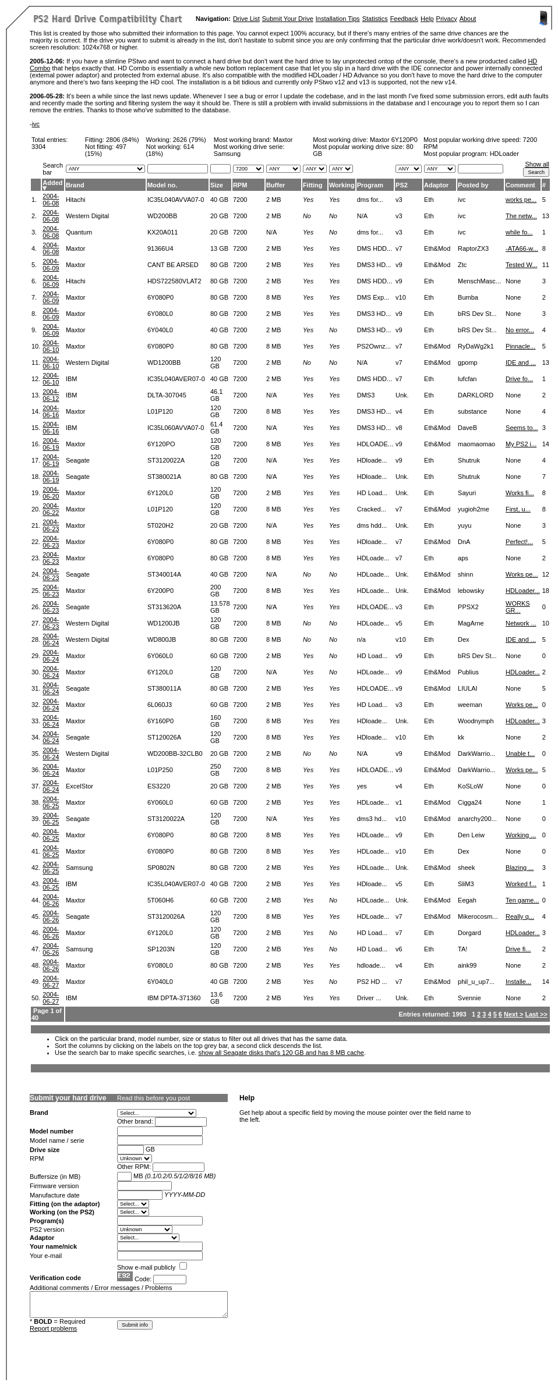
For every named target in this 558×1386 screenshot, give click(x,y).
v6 (398, 949)
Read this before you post (153, 1097)
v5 (398, 623)
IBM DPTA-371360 (174, 997)
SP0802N (161, 867)
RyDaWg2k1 (476, 346)
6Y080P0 (160, 297)
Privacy (446, 18)
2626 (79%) (189, 139)
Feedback (404, 18)
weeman (470, 704)
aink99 (467, 965)
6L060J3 (159, 704)
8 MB (273, 297)
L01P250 (160, 769)
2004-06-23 (51, 525)
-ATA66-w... (522, 248)
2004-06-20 (51, 493)
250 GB (215, 770)
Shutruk (469, 460)
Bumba (468, 297)
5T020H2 (160, 525)
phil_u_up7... (476, 981)
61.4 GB (216, 428)
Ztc (462, 264)
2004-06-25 (51, 802)
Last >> (536, 1014)
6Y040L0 (160, 329)
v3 (398, 199)
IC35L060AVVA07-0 (175, 427)
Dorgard (469, 932)
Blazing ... (520, 867)
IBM (71, 378)
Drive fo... (519, 378)
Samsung (79, 867)
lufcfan (467, 378)
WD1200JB (163, 623)
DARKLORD (475, 395)
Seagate (78, 460)
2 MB (273, 199)
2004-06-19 (51, 444)
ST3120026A (166, 916)
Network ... (521, 623)
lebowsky (471, 590)
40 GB (219, 199)
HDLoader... (523, 590)
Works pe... (522, 574)
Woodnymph (476, 720)
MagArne (471, 623)
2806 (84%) (122, 139)
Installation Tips (338, 18)
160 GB (215, 721)
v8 (398, 427)
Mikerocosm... (477, 916)
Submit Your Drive (287, 18)
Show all (537, 164)
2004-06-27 (51, 982)
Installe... (518, 981)
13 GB (219, 248)
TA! (462, 949)
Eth (429, 199)
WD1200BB (164, 362)
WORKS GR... (518, 607)
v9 (398, 264)
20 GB (219, 215)
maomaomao (476, 443)
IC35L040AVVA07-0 (175, 199)
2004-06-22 (51, 509)
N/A (271, 232)
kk (461, 737)
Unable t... (520, 753)
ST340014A (164, 574)
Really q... (520, 916)
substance (472, 411)
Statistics (375, 18)
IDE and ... (521, 362)
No (307, 215)
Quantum (79, 232)
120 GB (215, 362)
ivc (36, 123)
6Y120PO (161, 443)
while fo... (519, 232)
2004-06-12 (51, 395)
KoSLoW (470, 786)
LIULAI (468, 688)
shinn (465, 574)
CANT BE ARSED (173, 264)
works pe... (521, 199)
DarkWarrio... (476, 753)
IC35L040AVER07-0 (176, 378)
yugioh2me (473, 509)
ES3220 (158, 786)
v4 (398, 411)
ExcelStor (79, 786)
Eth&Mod (437, 248)
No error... (520, 329)
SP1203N (161, 949)
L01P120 (160, 411)
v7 (398, 248)
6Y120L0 (160, 492)
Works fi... (520, 492)
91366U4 (160, 248)
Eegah (467, 900)
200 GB (215, 591)
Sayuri (467, 492)
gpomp (468, 362)
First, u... (518, 509)
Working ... (521, 834)
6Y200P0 (160, 590)
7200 (240, 199)
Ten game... (522, 900)
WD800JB (161, 639)
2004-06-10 (51, 346)
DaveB (467, 427)
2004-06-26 (51, 900)
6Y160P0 (160, 720)
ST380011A (164, 688)
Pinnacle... (520, 346)
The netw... (521, 215)
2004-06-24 (51, 639)
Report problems (53, 1328)
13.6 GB (216, 998)
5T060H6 (160, 900)
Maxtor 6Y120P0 (394, 139)
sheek (466, 867)
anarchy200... (477, 818)
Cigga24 (470, 802)
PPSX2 (468, 606)
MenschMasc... (479, 281)
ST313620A (164, 606)
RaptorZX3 (473, 248)
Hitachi (76, 199)
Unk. (402, 395)
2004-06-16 (51, 411)
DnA (464, 541)
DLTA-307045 (166, 395)
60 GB (219, 655)
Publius (468, 672)
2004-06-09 (51, 265)
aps (463, 558)
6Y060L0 (160, 655)
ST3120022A (166, 460)
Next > (513, 1014)
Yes (308, 199)
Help (427, 18)
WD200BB (162, 215)
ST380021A (164, 476)
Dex (463, 639)
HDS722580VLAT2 (174, 281)
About (468, 18)
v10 (400, 297)
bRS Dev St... (477, 313)
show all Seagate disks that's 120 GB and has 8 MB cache (281, 1052)
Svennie (469, 997)
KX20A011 (162, 232)
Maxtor (283, 139)
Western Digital (87, 215)
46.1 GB (216, 395)
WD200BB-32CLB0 (175, 753)
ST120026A (164, 737)
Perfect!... (519, 541)
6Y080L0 (160, 313)
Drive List (246, 18)
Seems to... (522, 427)
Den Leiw (471, 834)
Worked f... (521, 883)
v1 (398, 802)
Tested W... (521, 264)
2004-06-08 (51, 200)
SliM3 (466, 883)
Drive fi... (518, 949)
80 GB (219, 264)
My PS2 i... (521, 443)
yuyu (464, 525)
